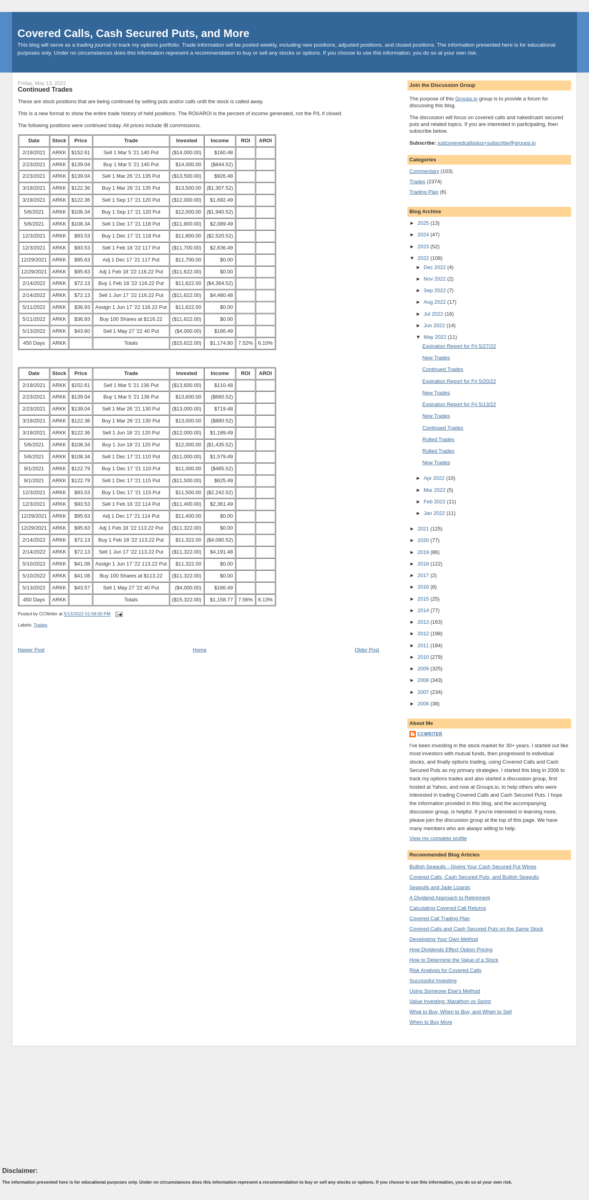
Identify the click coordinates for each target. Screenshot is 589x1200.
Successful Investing (433, 981)
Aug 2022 (435, 302)
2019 (423, 552)
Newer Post (31, 650)
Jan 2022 (435, 513)
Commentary (424, 171)
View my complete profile (438, 838)
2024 (423, 235)
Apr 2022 (435, 478)
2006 (423, 704)
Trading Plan (423, 192)
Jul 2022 (434, 314)
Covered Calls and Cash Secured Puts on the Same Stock (476, 929)
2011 (423, 645)
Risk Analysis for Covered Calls (445, 970)
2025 (423, 223)
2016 (423, 587)
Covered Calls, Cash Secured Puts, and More (134, 33)
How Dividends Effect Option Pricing (451, 950)
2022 (423, 258)
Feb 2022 (435, 502)
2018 (423, 564)
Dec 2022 (435, 267)
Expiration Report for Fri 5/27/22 (459, 346)
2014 (423, 610)
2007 (423, 692)
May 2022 (436, 337)
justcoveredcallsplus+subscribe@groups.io (487, 143)
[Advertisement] (62, 1106)
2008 (423, 680)
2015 (423, 599)
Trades (40, 625)
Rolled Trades (438, 439)
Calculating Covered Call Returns (447, 908)
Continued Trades (45, 89)
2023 (423, 246)
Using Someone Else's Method (444, 991)
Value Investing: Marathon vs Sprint (450, 1001)
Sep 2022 (435, 290)
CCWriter (429, 734)
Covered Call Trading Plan (439, 918)
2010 (423, 657)
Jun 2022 (435, 325)
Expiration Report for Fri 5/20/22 (459, 381)
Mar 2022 (435, 490)
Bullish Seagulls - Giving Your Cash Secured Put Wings (472, 867)
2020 (423, 540)
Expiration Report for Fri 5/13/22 (459, 404)
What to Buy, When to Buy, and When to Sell (460, 1012)
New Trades (436, 358)
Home (200, 650)
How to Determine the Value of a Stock (453, 960)
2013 (423, 622)
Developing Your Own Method (443, 939)
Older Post (367, 650)
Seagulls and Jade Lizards (439, 887)
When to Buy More (430, 1022)
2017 (423, 575)
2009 (423, 669)
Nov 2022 (435, 279)
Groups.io (466, 99)
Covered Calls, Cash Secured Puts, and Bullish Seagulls (474, 877)
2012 (423, 633)
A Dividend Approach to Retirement (449, 898)
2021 (423, 529)
